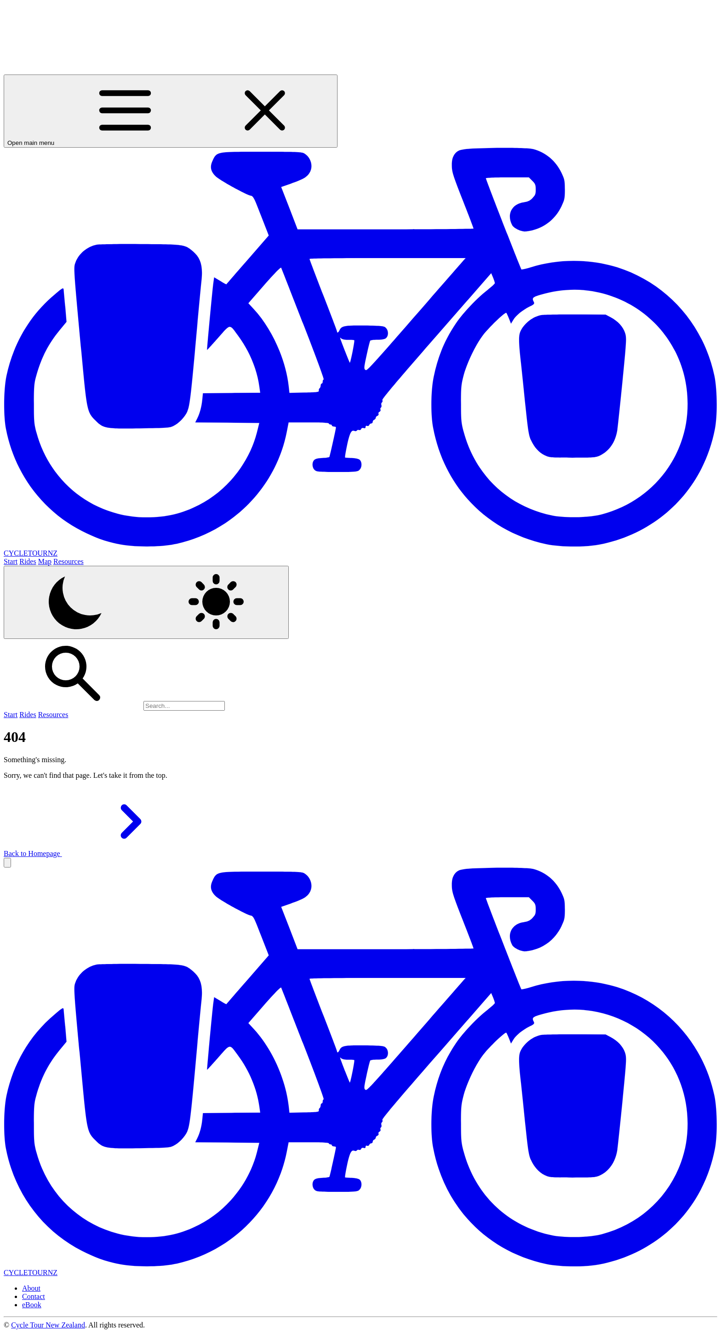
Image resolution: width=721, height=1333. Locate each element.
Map (45, 561)
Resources (68, 561)
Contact (33, 1296)
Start (10, 561)
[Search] (184, 706)
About (31, 1288)
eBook (31, 1305)
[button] (7, 863)
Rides (27, 561)
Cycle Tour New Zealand (48, 1325)
